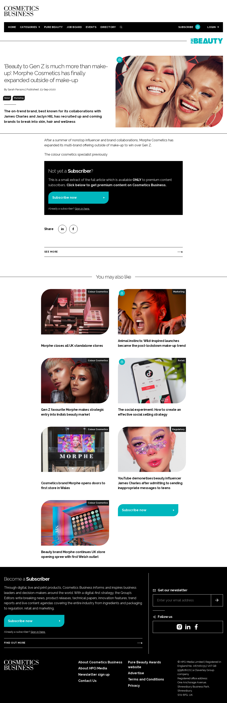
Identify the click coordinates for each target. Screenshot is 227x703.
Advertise (136, 673)
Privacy (134, 686)
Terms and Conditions (146, 679)
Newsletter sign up (94, 674)
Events (91, 27)
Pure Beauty (53, 27)
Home (12, 27)
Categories (28, 27)
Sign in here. (82, 208)
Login (211, 27)
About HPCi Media (92, 668)
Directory (108, 27)
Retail (7, 98)
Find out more (14, 642)
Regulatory (178, 429)
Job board (74, 27)
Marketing (18, 98)
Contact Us (87, 681)
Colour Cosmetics (98, 291)
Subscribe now (64, 197)
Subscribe (188, 27)
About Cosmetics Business (100, 662)
